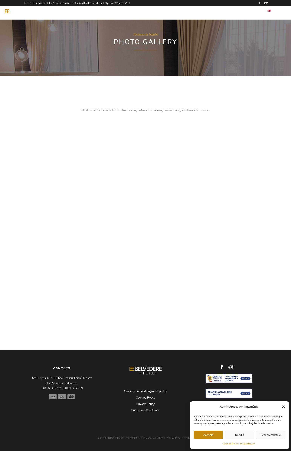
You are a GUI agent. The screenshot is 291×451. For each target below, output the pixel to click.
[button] (283, 407)
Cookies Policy (230, 443)
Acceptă (208, 435)
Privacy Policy (247, 443)
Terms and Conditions (145, 410)
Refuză (239, 435)
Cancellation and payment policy (145, 391)
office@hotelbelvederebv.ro (89, 3)
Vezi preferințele (271, 435)
